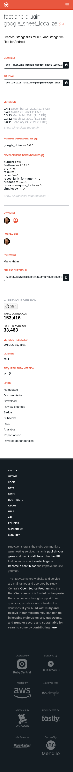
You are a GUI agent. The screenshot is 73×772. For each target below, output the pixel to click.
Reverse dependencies (18, 440)
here (54, 627)
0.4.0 (7, 112)
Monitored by (23, 710)
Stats (11, 494)
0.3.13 (8, 115)
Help (11, 511)
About (12, 505)
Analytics (9, 429)
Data (11, 488)
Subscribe (10, 418)
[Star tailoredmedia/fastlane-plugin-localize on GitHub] (11, 306)
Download (10, 401)
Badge (8, 412)
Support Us (15, 529)
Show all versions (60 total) (21, 127)
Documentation (13, 395)
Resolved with (51, 683)
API (10, 517)
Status (12, 470)
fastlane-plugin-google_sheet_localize (30, 20)
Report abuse (12, 435)
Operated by (23, 657)
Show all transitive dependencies (25, 195)
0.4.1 (7, 108)
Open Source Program (34, 588)
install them (35, 556)
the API (55, 556)
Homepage (11, 389)
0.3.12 (8, 118)
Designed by (51, 655)
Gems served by (51, 710)
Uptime (12, 476)
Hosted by (24, 683)
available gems (44, 561)
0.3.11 (8, 122)
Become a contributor (22, 566)
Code (11, 482)
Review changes (14, 406)
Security (14, 535)
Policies (13, 523)
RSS (7, 423)
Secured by (52, 737)
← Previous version (20, 300)
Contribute (15, 500)
